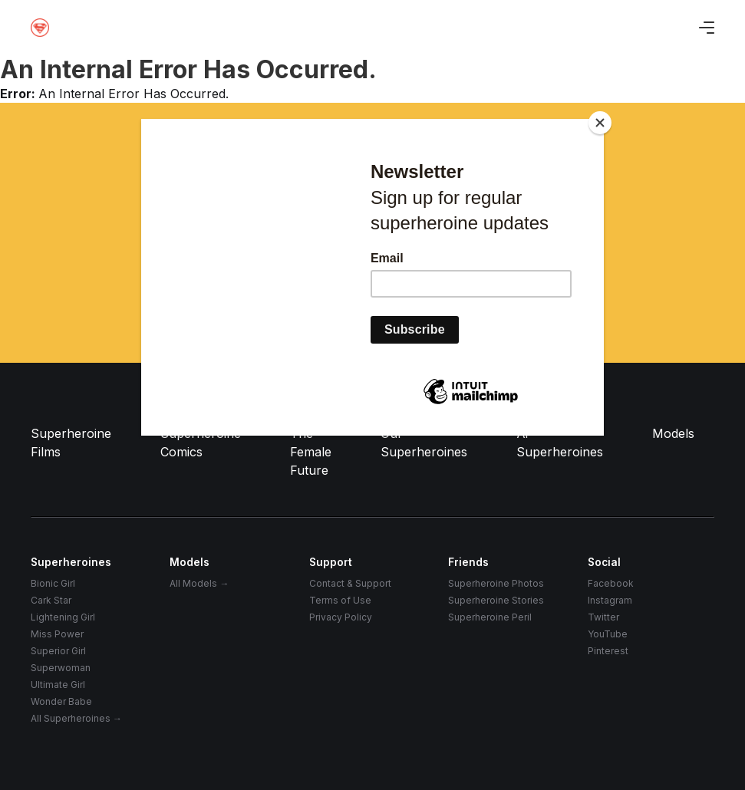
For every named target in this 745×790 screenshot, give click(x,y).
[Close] (599, 122)
